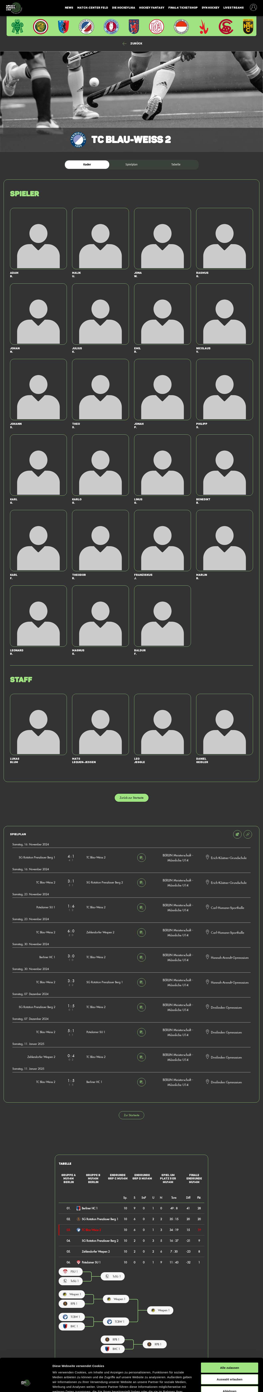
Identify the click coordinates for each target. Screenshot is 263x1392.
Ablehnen (229, 1362)
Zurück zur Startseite (132, 798)
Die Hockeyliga (123, 7)
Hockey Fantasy (151, 7)
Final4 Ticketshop (183, 7)
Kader (87, 164)
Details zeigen (213, 1384)
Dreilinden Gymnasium (226, 1007)
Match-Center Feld (92, 7)
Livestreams (233, 7)
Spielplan (131, 164)
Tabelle (176, 164)
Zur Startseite (131, 1115)
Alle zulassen (229, 1339)
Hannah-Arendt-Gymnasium (230, 957)
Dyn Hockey (210, 7)
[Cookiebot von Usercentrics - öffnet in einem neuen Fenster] (25, 1384)
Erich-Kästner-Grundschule (229, 857)
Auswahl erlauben (229, 1351)
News (69, 7)
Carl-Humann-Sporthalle (227, 907)
